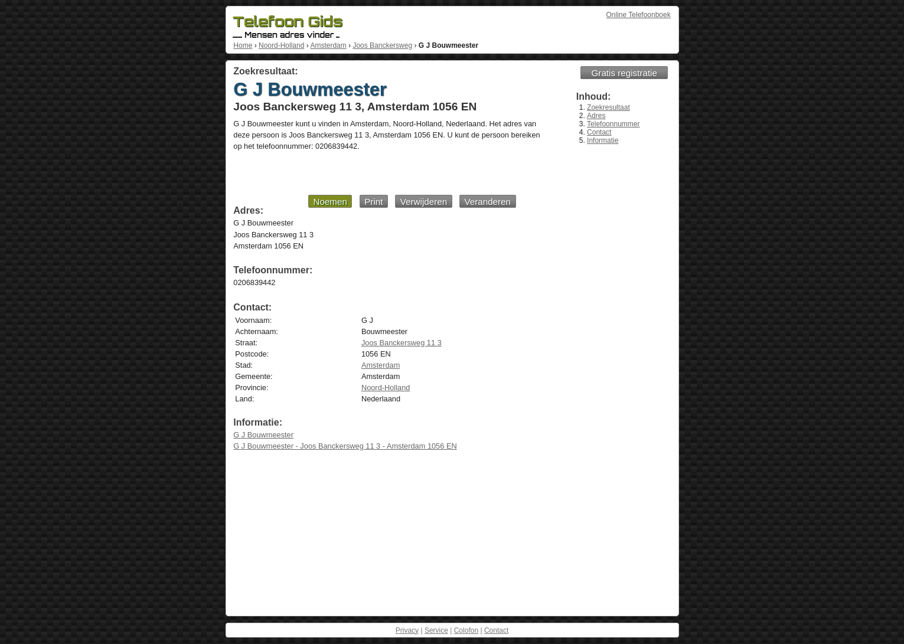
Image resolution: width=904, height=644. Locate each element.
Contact (599, 132)
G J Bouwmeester (263, 434)
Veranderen (487, 202)
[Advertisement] (374, 172)
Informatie (602, 140)
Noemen (330, 202)
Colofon (466, 630)
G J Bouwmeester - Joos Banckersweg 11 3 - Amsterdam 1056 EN (344, 446)
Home (242, 45)
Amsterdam (328, 45)
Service (436, 630)
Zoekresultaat (608, 107)
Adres (596, 116)
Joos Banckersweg (382, 45)
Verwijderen (423, 202)
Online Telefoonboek (638, 15)
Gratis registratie (624, 73)
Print (373, 202)
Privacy (407, 630)
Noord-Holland (281, 45)
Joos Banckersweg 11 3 (401, 342)
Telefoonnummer (613, 124)
